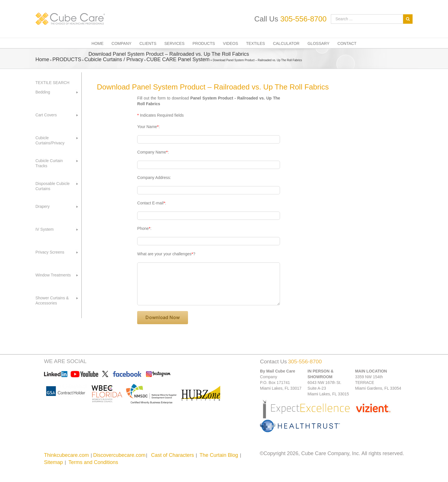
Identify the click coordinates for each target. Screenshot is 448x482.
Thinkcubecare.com (66, 455)
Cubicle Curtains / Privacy (113, 59)
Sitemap (53, 462)
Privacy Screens (49, 252)
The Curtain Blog (218, 455)
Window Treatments (53, 275)
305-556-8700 (303, 19)
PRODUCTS (66, 59)
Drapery (42, 206)
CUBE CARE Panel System (177, 59)
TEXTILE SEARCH (52, 82)
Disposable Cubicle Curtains (52, 186)
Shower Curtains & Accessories (52, 300)
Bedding (42, 92)
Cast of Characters (172, 455)
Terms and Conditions (93, 462)
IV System (44, 229)
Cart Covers (46, 115)
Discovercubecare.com (119, 455)
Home (42, 59)
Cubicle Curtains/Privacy (50, 140)
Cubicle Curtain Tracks (49, 163)
